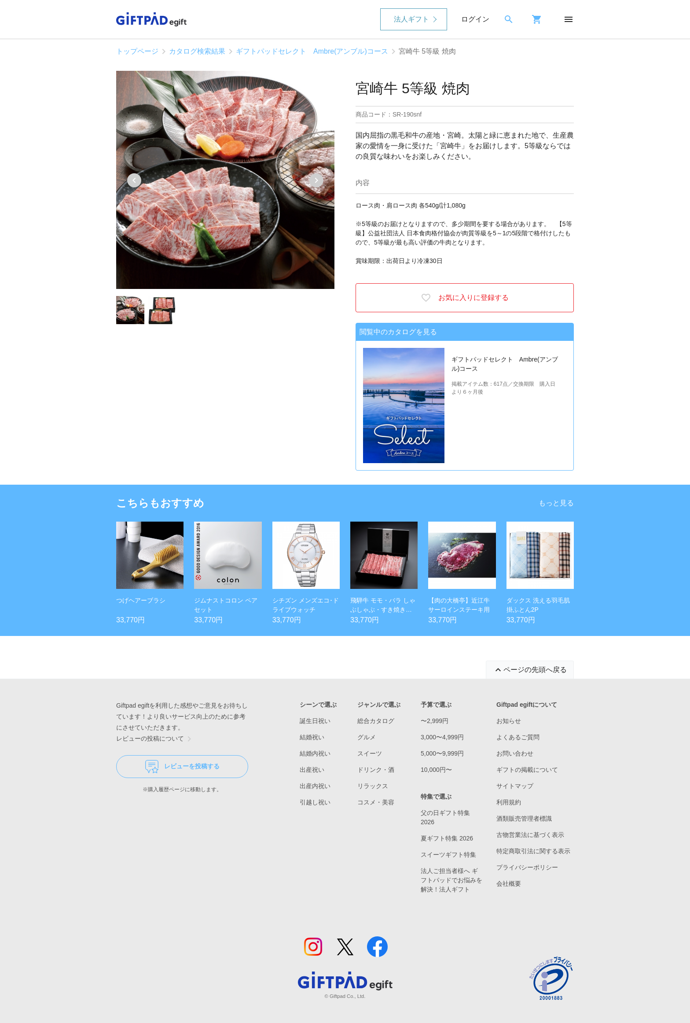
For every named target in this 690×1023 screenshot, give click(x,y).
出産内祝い (315, 785)
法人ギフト (411, 19)
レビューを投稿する (182, 766)
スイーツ (369, 753)
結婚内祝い (315, 753)
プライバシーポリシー (527, 867)
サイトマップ (514, 785)
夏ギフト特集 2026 (447, 838)
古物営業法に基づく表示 (530, 834)
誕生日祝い (315, 720)
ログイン (475, 19)
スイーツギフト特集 (448, 854)
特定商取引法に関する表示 (533, 851)
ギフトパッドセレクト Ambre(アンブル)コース (312, 51)
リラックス (372, 785)
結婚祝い (312, 737)
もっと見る (556, 503)
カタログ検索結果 (197, 51)
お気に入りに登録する (465, 297)
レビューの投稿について (155, 739)
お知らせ (508, 720)
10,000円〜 (436, 769)
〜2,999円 (434, 720)
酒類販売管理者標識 (524, 818)
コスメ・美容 (375, 802)
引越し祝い (315, 802)
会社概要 (508, 883)
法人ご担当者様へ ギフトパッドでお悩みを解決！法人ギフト (451, 880)
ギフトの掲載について (527, 769)
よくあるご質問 (518, 737)
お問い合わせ (514, 753)
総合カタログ (375, 720)
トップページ (137, 51)
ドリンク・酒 (375, 769)
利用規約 (508, 802)
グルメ (366, 737)
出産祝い (312, 769)
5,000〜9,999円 (442, 753)
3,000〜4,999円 (442, 737)
